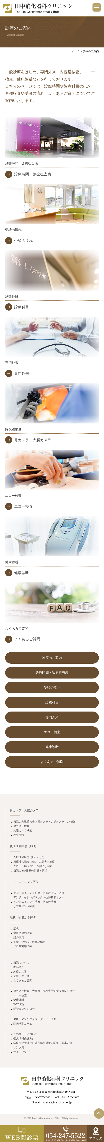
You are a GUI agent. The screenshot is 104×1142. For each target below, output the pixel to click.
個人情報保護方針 (24, 1038)
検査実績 (18, 834)
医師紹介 (18, 967)
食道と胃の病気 (22, 932)
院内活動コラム (22, 1023)
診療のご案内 (52, 658)
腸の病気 (18, 937)
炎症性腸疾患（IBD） (24, 846)
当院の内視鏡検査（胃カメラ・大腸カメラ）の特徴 (44, 821)
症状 (16, 928)
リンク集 (18, 1047)
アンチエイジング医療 (24, 881)
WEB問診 (19, 1004)
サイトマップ (21, 1051)
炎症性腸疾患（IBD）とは (29, 857)
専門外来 (21, 373)
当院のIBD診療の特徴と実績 (30, 870)
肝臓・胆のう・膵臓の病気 (29, 941)
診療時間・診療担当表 (32, 174)
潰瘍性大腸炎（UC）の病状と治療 (34, 861)
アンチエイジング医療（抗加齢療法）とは (38, 892)
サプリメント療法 (24, 906)
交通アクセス (21, 976)
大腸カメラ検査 (22, 830)
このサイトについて (25, 1034)
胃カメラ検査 (21, 826)
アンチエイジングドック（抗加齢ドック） (38, 897)
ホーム (76, 51)
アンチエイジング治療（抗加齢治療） (36, 901)
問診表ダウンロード (25, 1008)
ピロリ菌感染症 (22, 946)
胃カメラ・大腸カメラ (32, 440)
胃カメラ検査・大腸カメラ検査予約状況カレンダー (44, 990)
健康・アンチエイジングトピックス (34, 1019)
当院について (21, 962)
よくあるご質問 (27, 639)
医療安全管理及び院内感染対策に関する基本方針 (42, 1042)
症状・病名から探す (23, 917)
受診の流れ (23, 241)
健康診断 (21, 573)
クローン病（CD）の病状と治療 (32, 866)
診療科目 (21, 307)
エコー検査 (23, 506)
